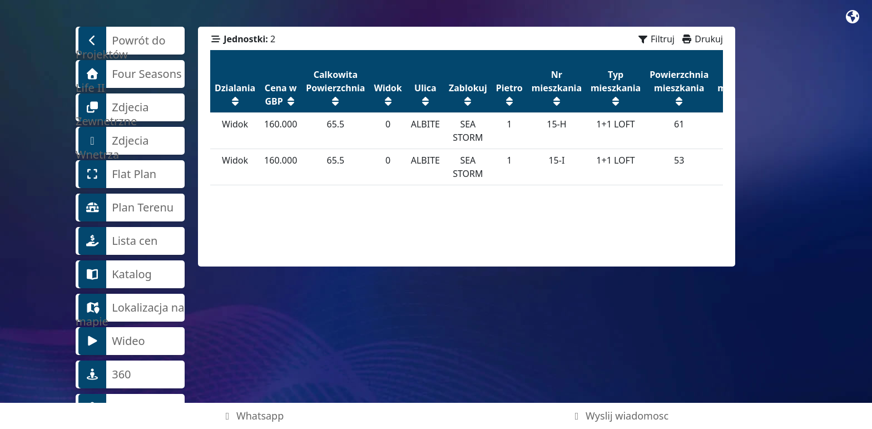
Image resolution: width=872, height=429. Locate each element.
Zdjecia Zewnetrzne (112, 107)
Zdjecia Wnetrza (112, 141)
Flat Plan (117, 174)
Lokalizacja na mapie (130, 308)
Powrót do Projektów (121, 41)
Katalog (115, 274)
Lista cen (117, 241)
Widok (235, 124)
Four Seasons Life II (129, 74)
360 (104, 374)
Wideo (111, 341)
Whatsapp (252, 415)
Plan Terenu (126, 207)
